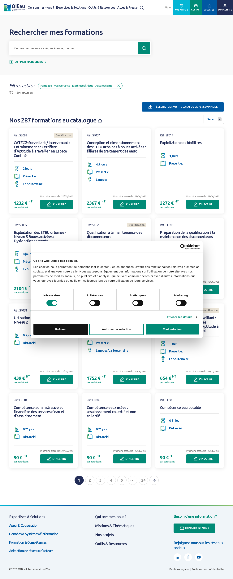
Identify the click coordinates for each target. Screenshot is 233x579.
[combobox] (168, 7)
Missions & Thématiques (114, 526)
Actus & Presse (127, 7)
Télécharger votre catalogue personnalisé (183, 107)
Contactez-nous (194, 528)
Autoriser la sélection (116, 329)
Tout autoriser (172, 329)
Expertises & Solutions (71, 7)
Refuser (60, 329)
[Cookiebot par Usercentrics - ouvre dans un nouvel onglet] (183, 247)
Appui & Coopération (23, 525)
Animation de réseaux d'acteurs (31, 551)
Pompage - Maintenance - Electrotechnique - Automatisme (80, 85)
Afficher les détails (179, 317)
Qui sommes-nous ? (41, 7)
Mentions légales (179, 569)
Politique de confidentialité (208, 569)
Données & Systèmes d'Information (33, 534)
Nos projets (104, 535)
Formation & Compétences (28, 542)
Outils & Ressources (101, 7)
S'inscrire (56, 204)
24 (143, 480)
